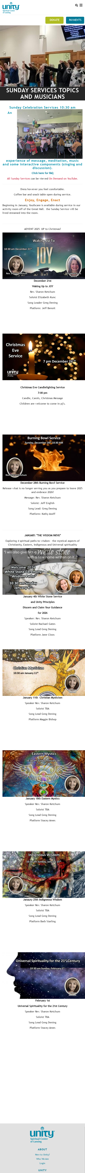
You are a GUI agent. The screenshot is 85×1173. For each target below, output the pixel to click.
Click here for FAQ (42, 173)
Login (42, 1163)
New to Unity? (42, 1154)
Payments (75, 20)
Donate (54, 20)
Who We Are (42, 1159)
